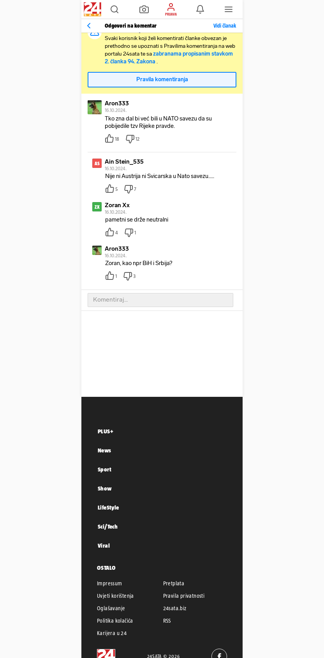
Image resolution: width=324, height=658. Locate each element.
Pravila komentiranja (162, 79)
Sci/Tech (108, 526)
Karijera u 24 (112, 633)
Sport (104, 469)
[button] (114, 9)
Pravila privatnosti (184, 596)
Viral (104, 545)
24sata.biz (175, 608)
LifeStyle (108, 507)
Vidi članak (224, 26)
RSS (167, 621)
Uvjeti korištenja (115, 596)
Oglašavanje (111, 608)
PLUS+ (105, 431)
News (104, 450)
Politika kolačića (115, 621)
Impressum (109, 583)
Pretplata (174, 583)
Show (105, 488)
